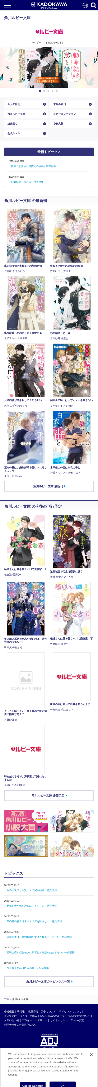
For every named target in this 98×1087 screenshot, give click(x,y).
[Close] (91, 1065)
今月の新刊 (14, 104)
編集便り (13, 123)
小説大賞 (58, 123)
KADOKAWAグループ (52, 1015)
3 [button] (49, 91)
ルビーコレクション (64, 113)
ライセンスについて (70, 1011)
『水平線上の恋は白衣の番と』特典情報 (26, 968)
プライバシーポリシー (34, 1020)
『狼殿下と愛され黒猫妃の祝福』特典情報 (32, 166)
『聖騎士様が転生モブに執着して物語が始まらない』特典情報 (39, 952)
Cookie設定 (77, 1020)
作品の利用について (79, 1015)
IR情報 (21, 1011)
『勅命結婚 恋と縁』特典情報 (26, 181)
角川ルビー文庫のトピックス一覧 (48, 981)
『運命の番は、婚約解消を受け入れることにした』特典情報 (38, 936)
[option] (49, 67)
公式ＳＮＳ (14, 133)
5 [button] (57, 91)
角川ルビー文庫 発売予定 (48, 795)
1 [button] (40, 91)
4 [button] (53, 91)
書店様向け (10, 1015)
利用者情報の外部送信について (21, 1024)
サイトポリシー (59, 1020)
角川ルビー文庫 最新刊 (48, 486)
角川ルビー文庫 (16, 113)
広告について (48, 1011)
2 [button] (45, 91)
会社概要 (9, 1011)
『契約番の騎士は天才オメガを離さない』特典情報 (33, 921)
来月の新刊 (59, 104)
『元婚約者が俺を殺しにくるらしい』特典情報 (30, 905)
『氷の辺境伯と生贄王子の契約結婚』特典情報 (30, 890)
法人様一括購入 (28, 1015)
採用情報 (33, 1011)
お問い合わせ (11, 1020)
